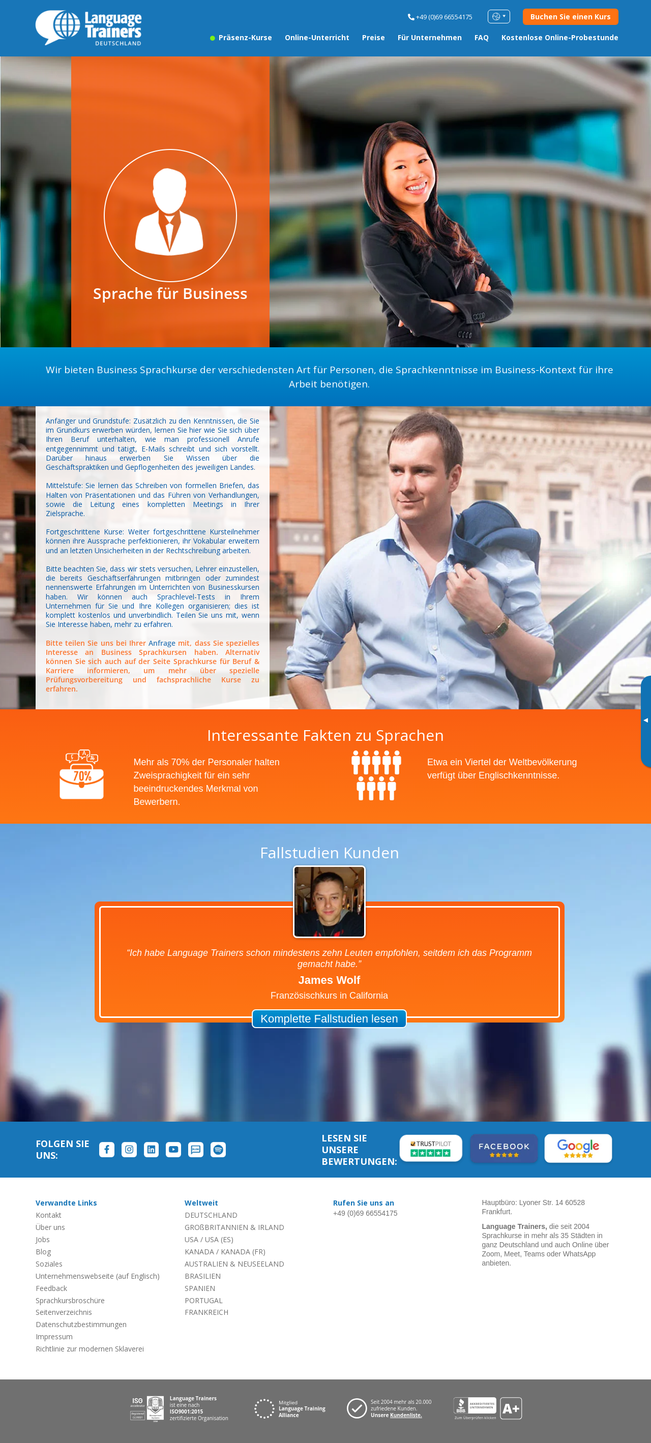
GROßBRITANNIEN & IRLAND (234, 1227)
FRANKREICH (206, 1312)
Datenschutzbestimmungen (81, 1324)
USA (191, 1239)
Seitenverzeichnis (64, 1312)
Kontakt (49, 1215)
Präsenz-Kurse (241, 37)
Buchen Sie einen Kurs (570, 16)
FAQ (482, 37)
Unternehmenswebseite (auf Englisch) (98, 1276)
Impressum (54, 1336)
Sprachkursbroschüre (70, 1300)
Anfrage (162, 643)
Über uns (50, 1227)
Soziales (49, 1264)
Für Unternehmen (430, 37)
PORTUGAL (204, 1300)
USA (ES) (219, 1239)
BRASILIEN (203, 1276)
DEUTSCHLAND (211, 1215)
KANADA (199, 1251)
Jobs (43, 1239)
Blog (43, 1251)
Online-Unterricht (317, 37)
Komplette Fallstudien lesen (329, 1018)
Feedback (51, 1288)
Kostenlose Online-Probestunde (559, 37)
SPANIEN (200, 1288)
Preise (373, 37)
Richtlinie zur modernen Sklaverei (90, 1349)
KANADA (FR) (243, 1251)
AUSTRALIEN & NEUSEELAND (234, 1264)
